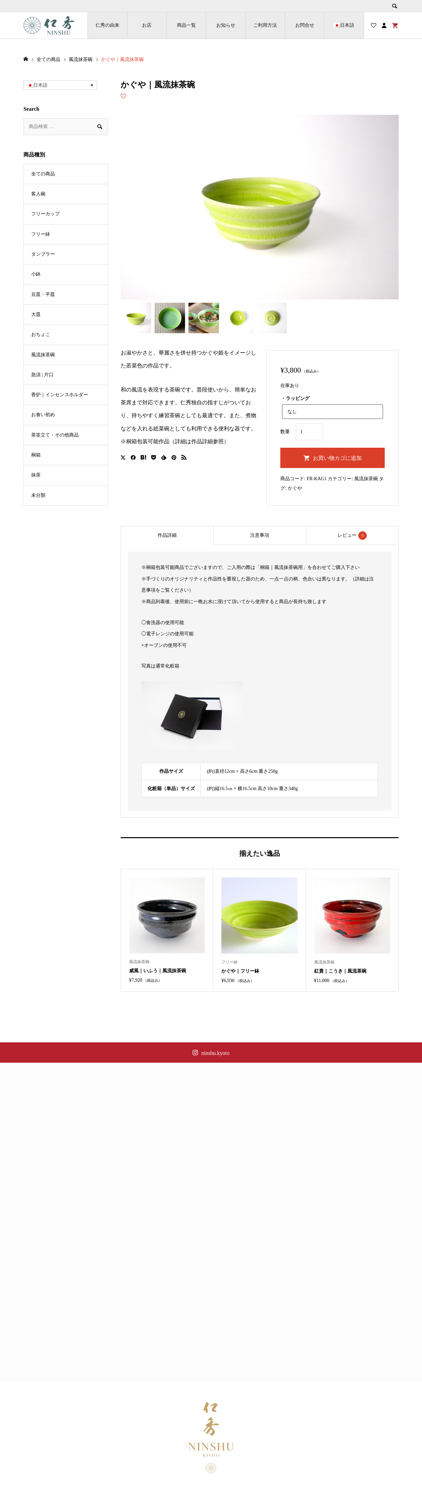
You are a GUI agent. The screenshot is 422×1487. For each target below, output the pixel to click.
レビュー (352, 535)
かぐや (295, 488)
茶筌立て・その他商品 (55, 435)
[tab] (167, 535)
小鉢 (36, 274)
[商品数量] (309, 431)
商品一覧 (186, 25)
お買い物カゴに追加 (337, 458)
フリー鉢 (40, 234)
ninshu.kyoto (215, 1053)
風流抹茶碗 (366, 478)
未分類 (38, 495)
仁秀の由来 (107, 25)
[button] (60, 85)
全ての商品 (43, 173)
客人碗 (38, 193)
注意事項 (259, 535)
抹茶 (36, 474)
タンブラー (43, 254)
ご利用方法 (265, 25)
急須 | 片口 (42, 374)
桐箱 (36, 455)
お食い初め (43, 414)
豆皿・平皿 (43, 294)
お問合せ (304, 25)
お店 (147, 25)
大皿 (36, 314)
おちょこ (40, 334)
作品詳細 (167, 535)
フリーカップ (45, 213)
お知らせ (225, 25)
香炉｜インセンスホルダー (59, 394)
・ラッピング (295, 398)
